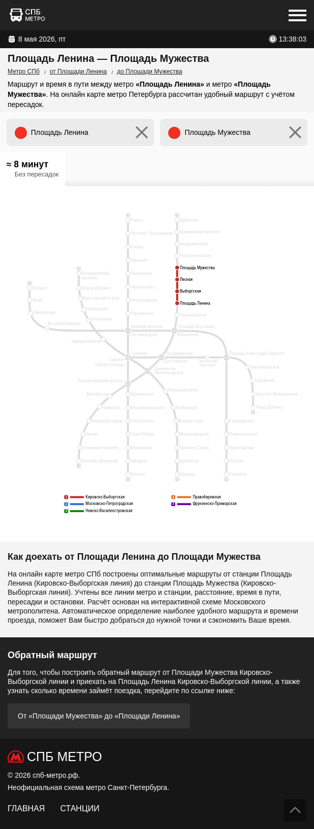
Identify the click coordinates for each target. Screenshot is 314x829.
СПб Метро (64, 756)
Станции (79, 808)
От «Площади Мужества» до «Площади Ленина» (99, 716)
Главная (26, 808)
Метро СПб (24, 71)
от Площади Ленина (78, 71)
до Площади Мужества (149, 71)
